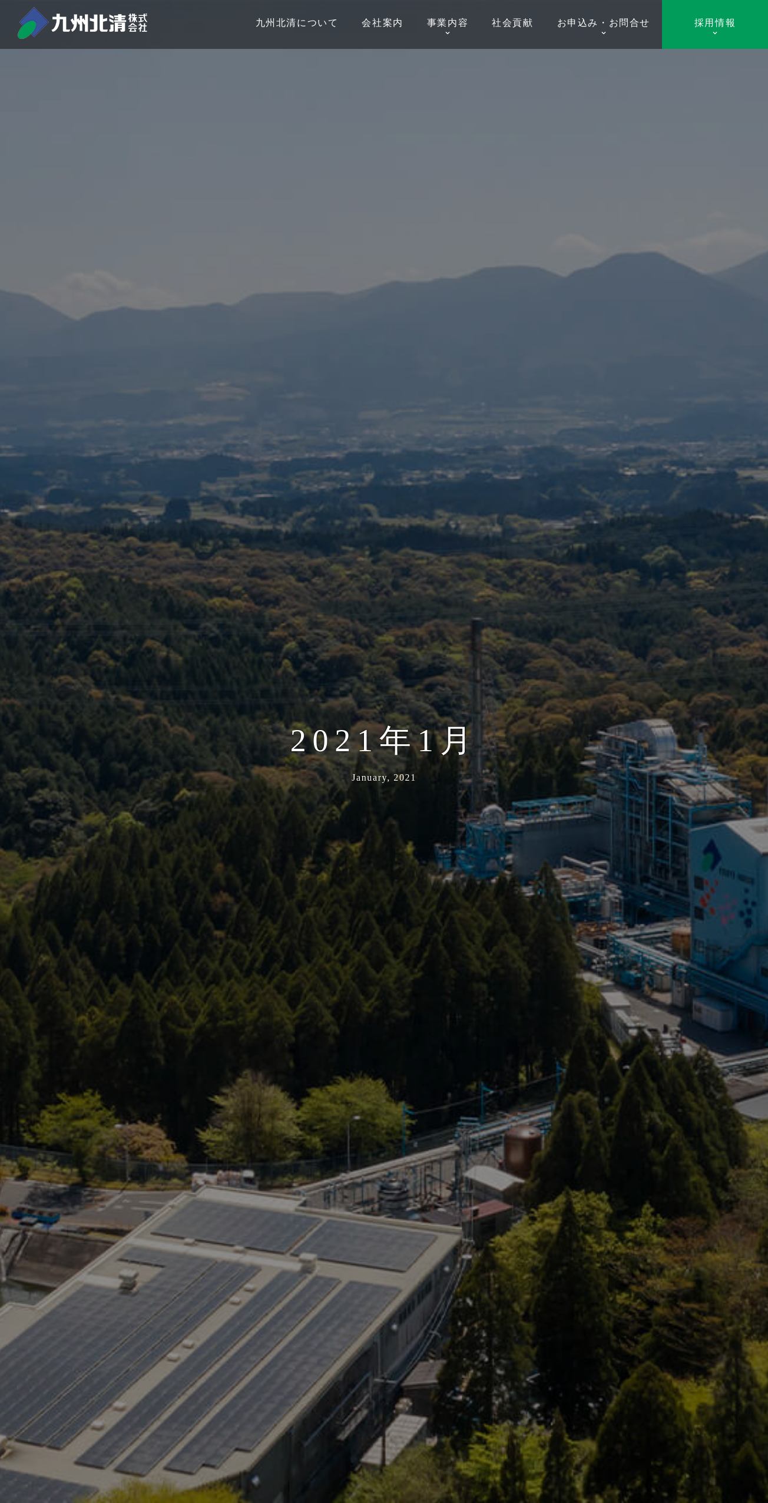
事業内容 (447, 27)
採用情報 (715, 27)
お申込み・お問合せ (603, 27)
